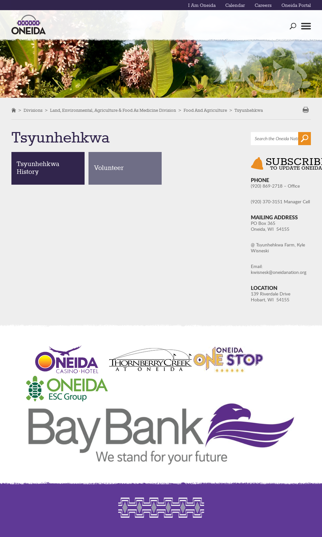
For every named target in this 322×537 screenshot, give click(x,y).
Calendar (235, 5)
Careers (263, 5)
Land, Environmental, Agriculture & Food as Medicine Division (113, 110)
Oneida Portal (296, 5)
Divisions (33, 110)
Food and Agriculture (205, 110)
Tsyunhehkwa (248, 110)
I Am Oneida (202, 5)
